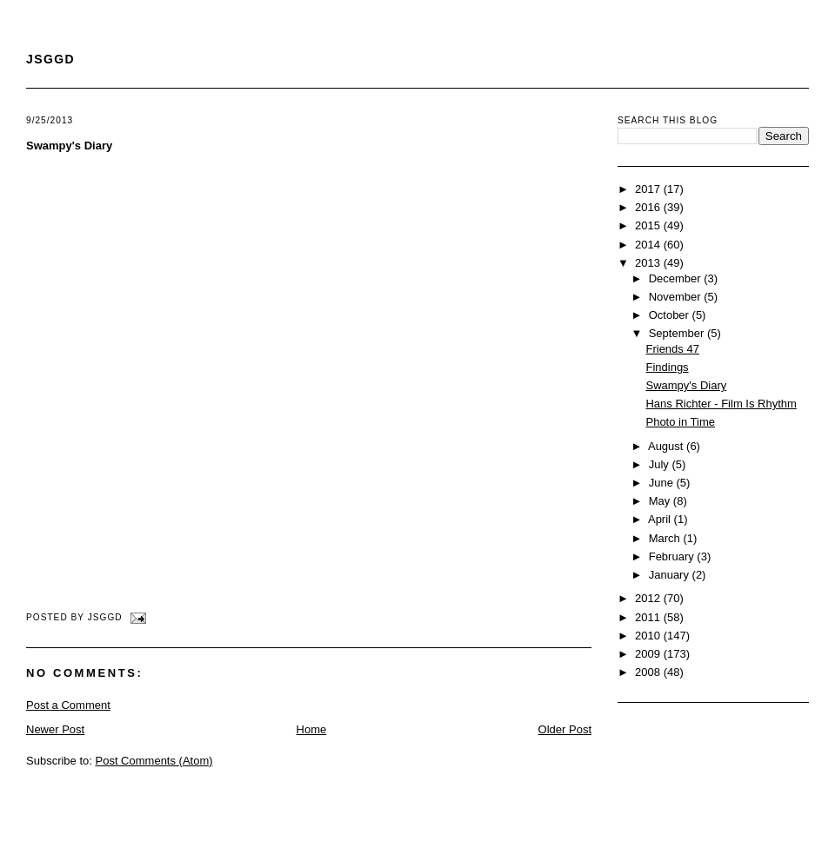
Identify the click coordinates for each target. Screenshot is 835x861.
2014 (649, 244)
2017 (649, 188)
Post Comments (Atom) (154, 760)
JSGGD (50, 59)
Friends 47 (671, 348)
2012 (649, 598)
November (677, 296)
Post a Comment (68, 705)
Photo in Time (680, 421)
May (661, 500)
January (670, 574)
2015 (649, 225)
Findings (666, 367)
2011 (649, 617)
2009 (649, 653)
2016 (649, 207)
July (660, 464)
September (678, 333)
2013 (649, 262)
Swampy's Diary (69, 145)
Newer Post (55, 729)
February (673, 556)
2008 (649, 672)
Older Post (564, 729)
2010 (649, 635)
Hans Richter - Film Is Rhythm (720, 403)
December (677, 278)
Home (312, 729)
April (661, 519)
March (666, 538)
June (663, 482)
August (667, 446)
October (670, 314)
